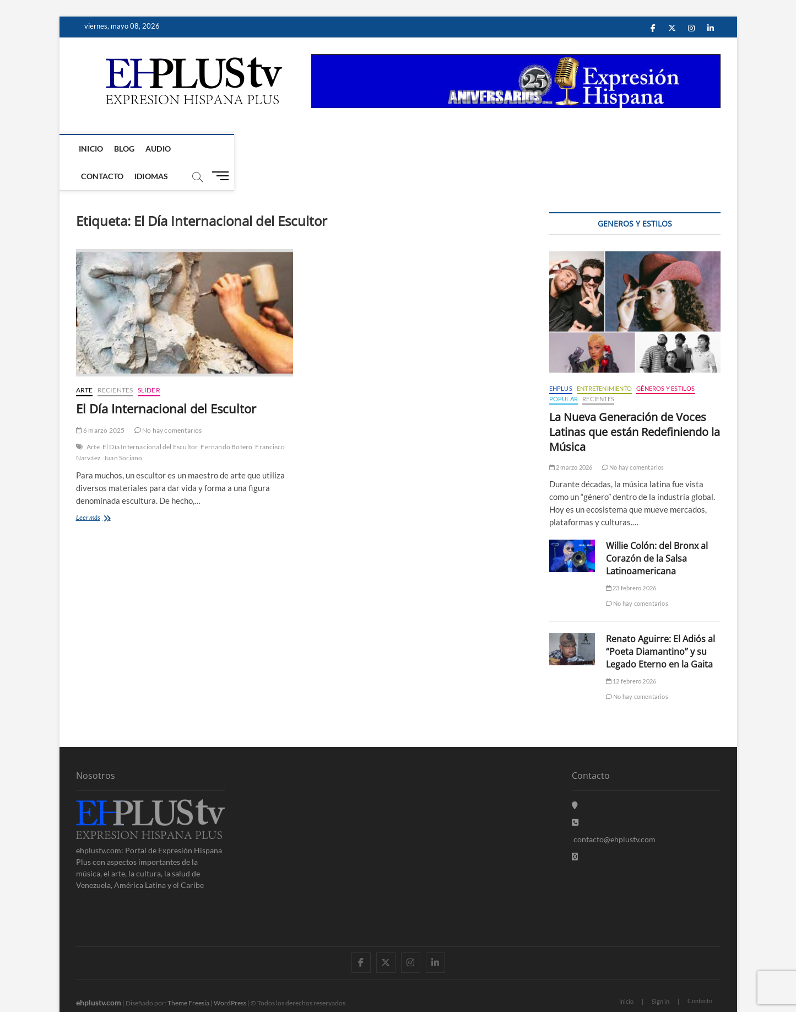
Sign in (660, 974)
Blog (127, 148)
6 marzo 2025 (100, 403)
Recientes (115, 363)
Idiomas (254, 148)
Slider (149, 363)
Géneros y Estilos (665, 361)
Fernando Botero (226, 420)
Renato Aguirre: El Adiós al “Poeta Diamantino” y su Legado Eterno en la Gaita (660, 624)
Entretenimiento (604, 361)
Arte (84, 363)
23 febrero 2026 (631, 560)
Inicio (94, 148)
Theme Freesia (188, 976)
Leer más (105, 491)
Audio (161, 148)
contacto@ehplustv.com (614, 812)
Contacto (206, 148)
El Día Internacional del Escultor (166, 381)
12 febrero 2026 (631, 654)
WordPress (230, 976)
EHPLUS (560, 361)
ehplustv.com (98, 975)
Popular (563, 371)
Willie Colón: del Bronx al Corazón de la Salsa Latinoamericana (657, 531)
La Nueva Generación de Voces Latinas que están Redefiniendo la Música (634, 405)
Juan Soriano (123, 431)
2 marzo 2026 (571, 440)
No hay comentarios (168, 403)
